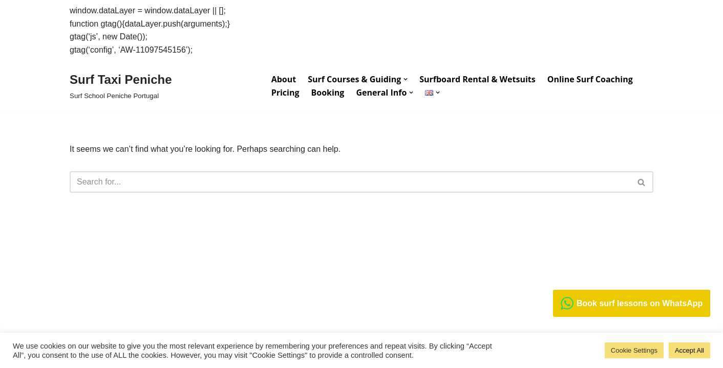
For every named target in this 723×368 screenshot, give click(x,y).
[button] (405, 79)
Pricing (285, 92)
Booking (327, 92)
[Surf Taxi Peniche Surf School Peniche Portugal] (121, 86)
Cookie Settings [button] (634, 350)
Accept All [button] (689, 350)
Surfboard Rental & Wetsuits (477, 79)
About (283, 79)
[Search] (350, 182)
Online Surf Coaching (590, 79)
